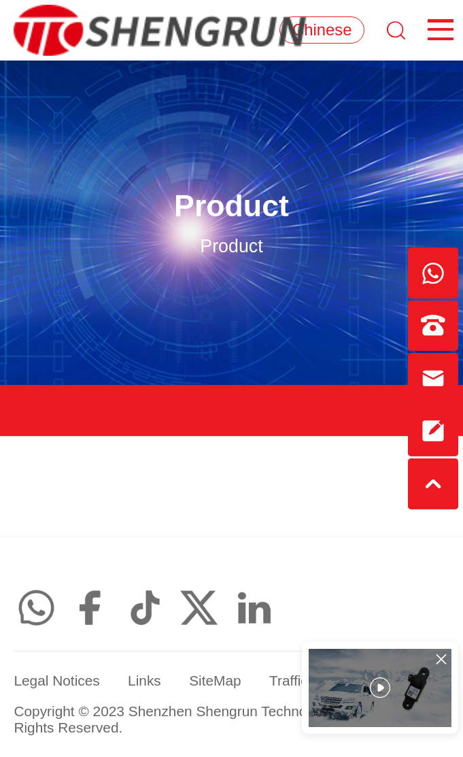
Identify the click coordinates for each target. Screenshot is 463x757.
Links (144, 680)
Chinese (321, 29)
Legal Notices (56, 680)
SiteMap (215, 680)
